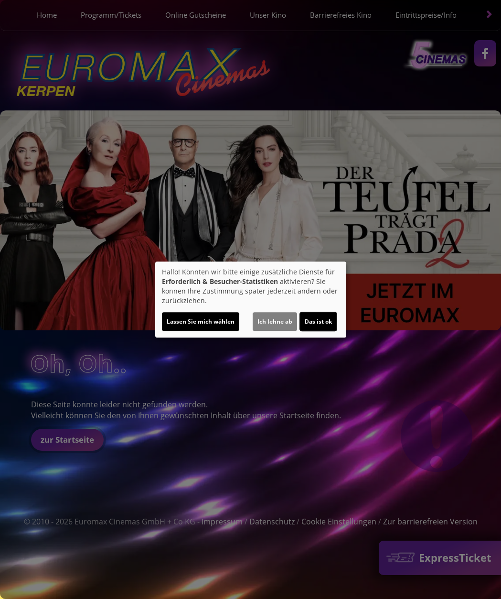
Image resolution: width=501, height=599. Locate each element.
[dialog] (250, 299)
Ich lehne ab (274, 321)
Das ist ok (318, 321)
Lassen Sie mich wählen (201, 321)
